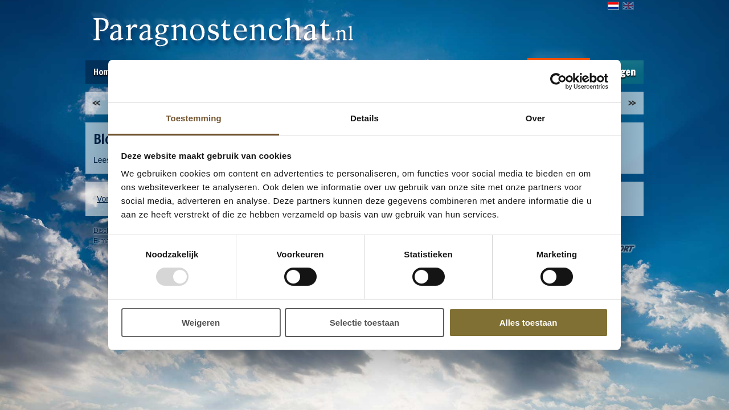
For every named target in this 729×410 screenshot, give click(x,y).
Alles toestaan (528, 322)
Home (103, 71)
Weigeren (201, 322)
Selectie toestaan (365, 322)
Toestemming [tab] (194, 118)
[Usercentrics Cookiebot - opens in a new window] (558, 80)
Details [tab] (364, 118)
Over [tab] (536, 118)
